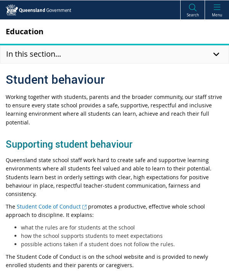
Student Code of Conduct (51, 206)
